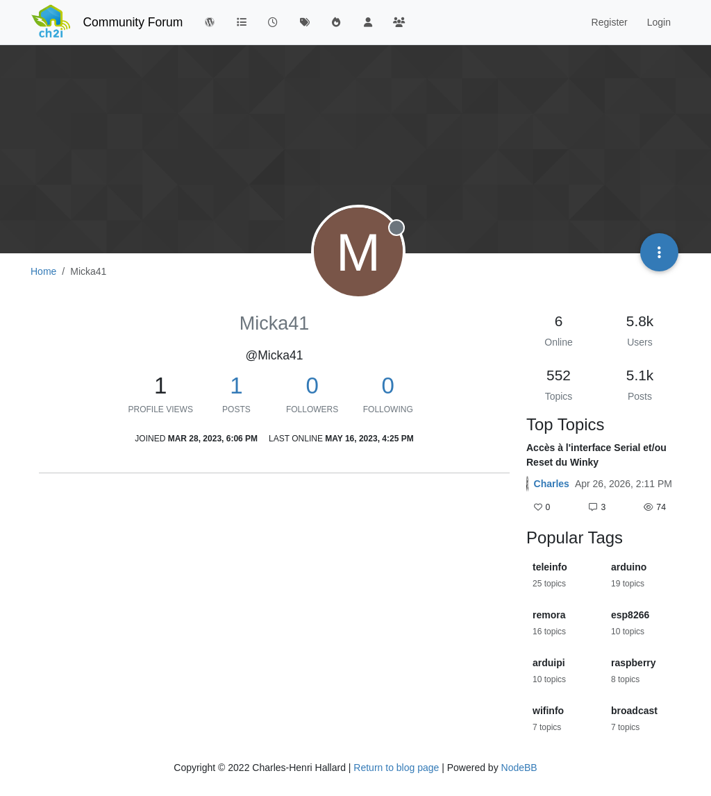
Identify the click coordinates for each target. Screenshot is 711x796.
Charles (551, 484)
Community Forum (133, 22)
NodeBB (519, 767)
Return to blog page (396, 767)
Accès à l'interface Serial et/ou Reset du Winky (596, 455)
